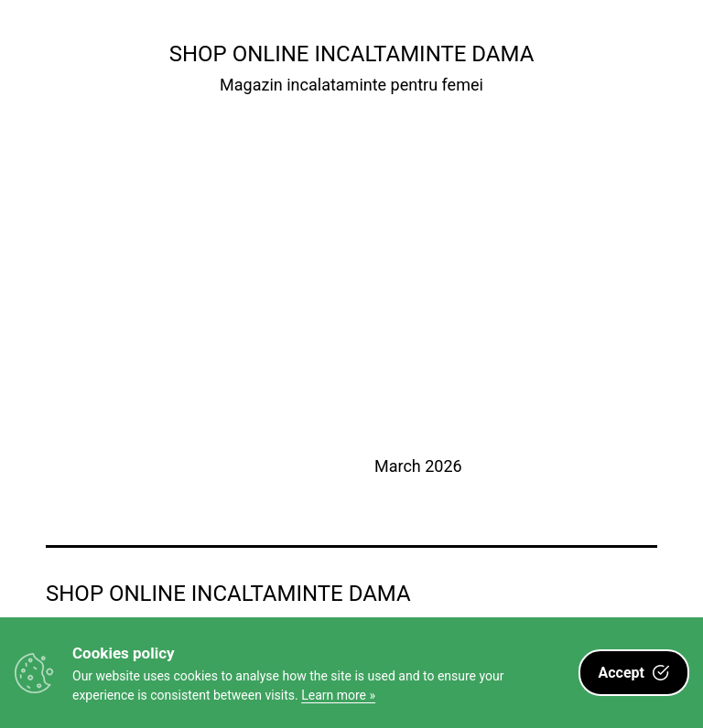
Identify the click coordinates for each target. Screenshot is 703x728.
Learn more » (338, 695)
